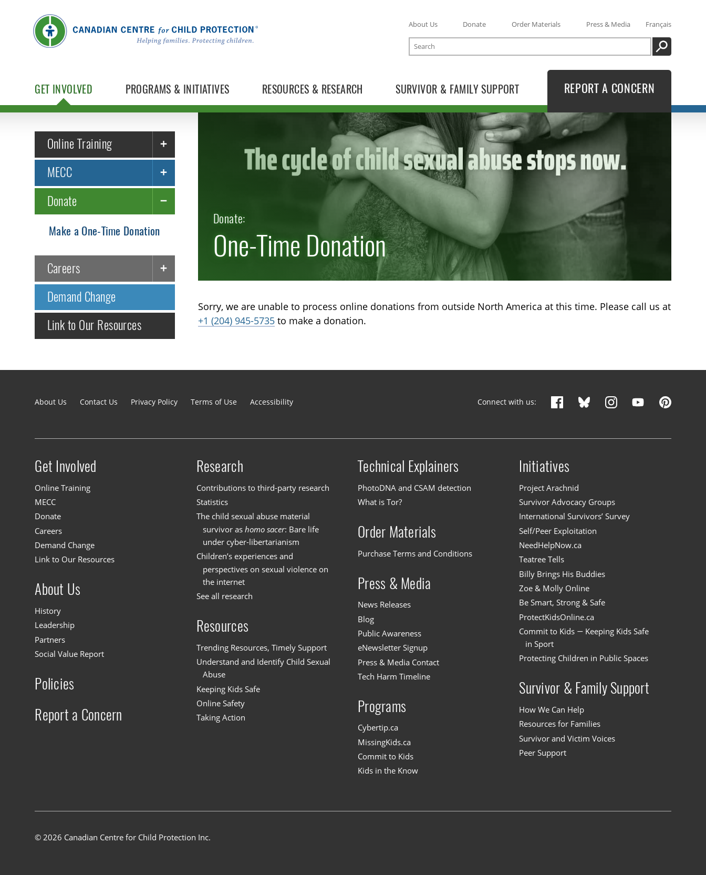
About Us (423, 24)
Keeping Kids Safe (228, 689)
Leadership (55, 625)
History (48, 610)
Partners (50, 639)
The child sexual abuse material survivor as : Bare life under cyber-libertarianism (257, 529)
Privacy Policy (154, 402)
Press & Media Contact (398, 662)
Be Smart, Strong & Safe (562, 602)
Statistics (212, 502)
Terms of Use (214, 402)
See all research (224, 596)
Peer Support (542, 752)
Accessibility (271, 402)
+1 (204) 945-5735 (236, 321)
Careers (63, 268)
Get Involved (65, 466)
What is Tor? (380, 502)
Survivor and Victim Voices (567, 738)
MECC (59, 172)
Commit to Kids (385, 756)
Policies (54, 683)
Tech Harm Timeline (394, 676)
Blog (366, 619)
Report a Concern (78, 714)
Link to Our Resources (94, 325)
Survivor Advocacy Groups (567, 502)
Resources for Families (559, 723)
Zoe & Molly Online (554, 588)
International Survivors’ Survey (574, 516)
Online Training (79, 144)
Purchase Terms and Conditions (415, 553)
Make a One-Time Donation (104, 231)
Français (658, 24)
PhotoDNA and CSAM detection (414, 487)
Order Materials (536, 24)
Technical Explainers (408, 466)
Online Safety (220, 703)
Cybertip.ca (378, 727)
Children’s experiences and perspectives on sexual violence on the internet (262, 569)
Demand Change (81, 297)
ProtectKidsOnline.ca (556, 617)
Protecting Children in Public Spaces (583, 658)
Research (219, 466)
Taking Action (220, 717)
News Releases (384, 604)
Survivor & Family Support (584, 687)
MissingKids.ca (384, 742)
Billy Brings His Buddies (562, 574)
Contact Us (99, 402)
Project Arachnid (549, 487)
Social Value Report (69, 653)
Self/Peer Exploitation (558, 531)
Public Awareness (389, 633)
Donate (474, 24)
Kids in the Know (388, 770)
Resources (222, 625)
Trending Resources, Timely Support (261, 647)
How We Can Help (551, 709)
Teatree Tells (541, 559)
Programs (382, 705)
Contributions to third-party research (262, 487)
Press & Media (608, 24)
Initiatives (544, 466)
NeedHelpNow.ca (550, 545)
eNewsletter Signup (393, 647)
